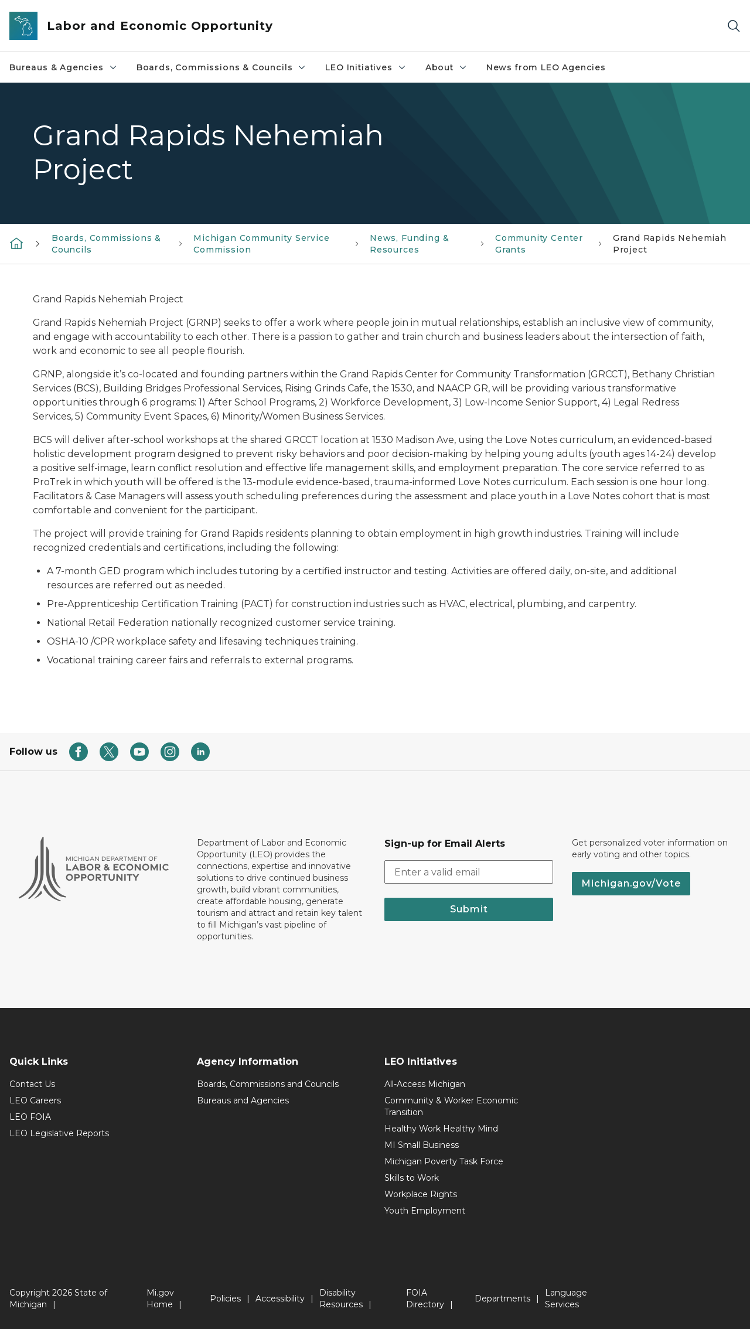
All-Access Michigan (424, 1084)
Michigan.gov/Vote (631, 883)
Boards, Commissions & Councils (222, 67)
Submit (469, 909)
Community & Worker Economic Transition (451, 1106)
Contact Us (32, 1084)
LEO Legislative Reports (59, 1133)
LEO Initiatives (365, 67)
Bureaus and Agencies (243, 1100)
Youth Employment (424, 1210)
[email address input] (468, 872)
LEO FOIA (30, 1117)
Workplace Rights (420, 1194)
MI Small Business (421, 1145)
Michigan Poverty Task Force (443, 1161)
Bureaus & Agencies (63, 67)
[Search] (734, 26)
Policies (225, 1298)
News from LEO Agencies (546, 67)
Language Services (566, 1298)
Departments (502, 1298)
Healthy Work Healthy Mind (441, 1128)
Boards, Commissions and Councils (268, 1084)
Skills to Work (411, 1178)
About (446, 67)
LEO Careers (35, 1100)
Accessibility (280, 1298)
